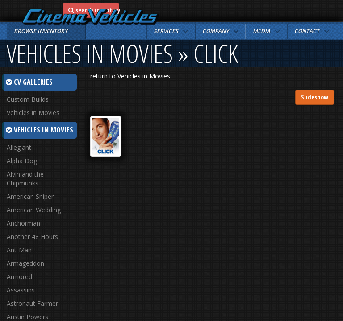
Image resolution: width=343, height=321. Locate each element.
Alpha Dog (22, 160)
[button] (170, 31)
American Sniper (30, 196)
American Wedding (34, 210)
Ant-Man (19, 250)
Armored (19, 276)
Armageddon (25, 263)
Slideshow (314, 97)
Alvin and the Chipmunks (25, 178)
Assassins (21, 290)
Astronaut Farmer (32, 303)
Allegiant (19, 147)
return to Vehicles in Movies (130, 76)
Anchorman (23, 223)
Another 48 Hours (32, 236)
